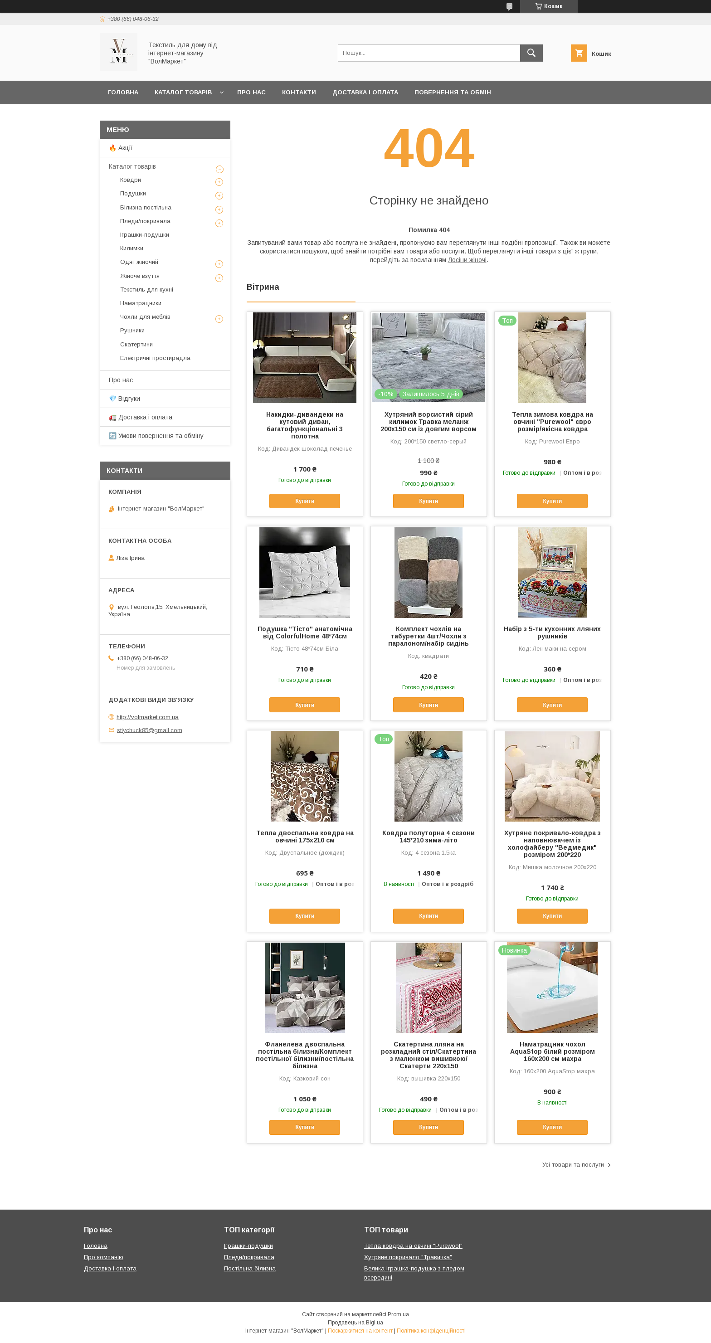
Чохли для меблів (145, 316)
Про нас (251, 92)
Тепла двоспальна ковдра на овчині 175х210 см (305, 836)
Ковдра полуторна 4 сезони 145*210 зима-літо (428, 836)
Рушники (132, 330)
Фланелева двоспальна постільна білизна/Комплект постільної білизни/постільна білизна (305, 1055)
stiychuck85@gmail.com (149, 729)
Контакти (299, 92)
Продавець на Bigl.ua (355, 1322)
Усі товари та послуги (573, 1164)
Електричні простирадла (155, 358)
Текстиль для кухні (146, 289)
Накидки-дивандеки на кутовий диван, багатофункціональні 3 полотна (304, 425)
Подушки (133, 193)
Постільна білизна (250, 1268)
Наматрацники (140, 303)
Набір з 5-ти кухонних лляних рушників (552, 632)
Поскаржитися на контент (360, 1331)
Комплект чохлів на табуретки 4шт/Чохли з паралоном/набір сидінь (428, 636)
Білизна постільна (145, 207)
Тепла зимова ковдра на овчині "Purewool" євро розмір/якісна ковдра (552, 422)
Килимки (131, 248)
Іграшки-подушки (144, 234)
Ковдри (130, 179)
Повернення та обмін (452, 92)
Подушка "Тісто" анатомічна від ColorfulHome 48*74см (305, 632)
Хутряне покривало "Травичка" (408, 1257)
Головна (123, 92)
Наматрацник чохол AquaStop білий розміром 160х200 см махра (552, 1051)
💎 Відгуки (124, 398)
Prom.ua (398, 1314)
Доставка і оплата (365, 92)
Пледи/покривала (145, 221)
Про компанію (103, 1257)
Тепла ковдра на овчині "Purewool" (413, 1245)
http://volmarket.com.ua (148, 717)
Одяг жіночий (139, 261)
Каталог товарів (183, 92)
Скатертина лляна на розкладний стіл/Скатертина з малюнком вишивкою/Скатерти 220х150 (428, 1055)
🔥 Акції (120, 147)
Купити (304, 501)
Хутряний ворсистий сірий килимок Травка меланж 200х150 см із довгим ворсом (428, 422)
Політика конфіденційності (431, 1331)
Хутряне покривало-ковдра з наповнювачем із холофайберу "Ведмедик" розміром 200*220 (552, 843)
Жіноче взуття (140, 275)
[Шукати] (531, 53)
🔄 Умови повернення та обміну (156, 435)
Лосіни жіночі (467, 259)
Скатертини (136, 344)
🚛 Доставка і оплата (140, 417)
